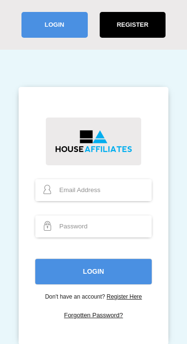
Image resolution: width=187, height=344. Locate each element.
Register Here (124, 296)
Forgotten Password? (93, 315)
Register (132, 24)
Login (54, 24)
